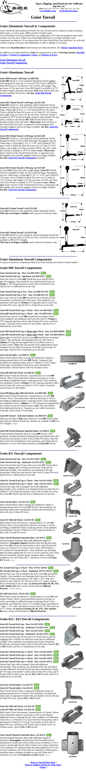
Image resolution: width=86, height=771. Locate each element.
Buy (43, 273)
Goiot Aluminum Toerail (12, 60)
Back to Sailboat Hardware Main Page (43, 765)
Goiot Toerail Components (13, 63)
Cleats (34, 55)
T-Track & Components (19, 55)
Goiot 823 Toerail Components (22, 190)
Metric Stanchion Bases (72, 48)
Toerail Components (38, 259)
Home (43, 767)
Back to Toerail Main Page (43, 762)
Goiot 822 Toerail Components (22, 158)
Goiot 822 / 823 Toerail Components (24, 619)
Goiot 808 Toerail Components (21, 268)
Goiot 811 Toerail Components (21, 453)
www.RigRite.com (47, 11)
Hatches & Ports (49, 55)
